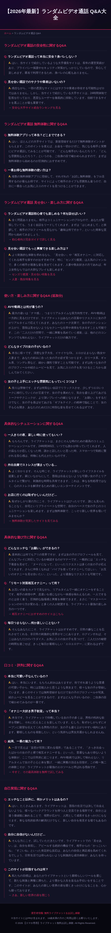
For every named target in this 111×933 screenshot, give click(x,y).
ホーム (7, 33)
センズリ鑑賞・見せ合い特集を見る (33, 274)
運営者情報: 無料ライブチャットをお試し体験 (55, 913)
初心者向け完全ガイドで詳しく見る (33, 239)
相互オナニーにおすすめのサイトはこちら (38, 614)
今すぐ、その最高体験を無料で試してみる (38, 772)
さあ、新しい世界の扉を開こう (31, 895)
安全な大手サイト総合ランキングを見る (36, 107)
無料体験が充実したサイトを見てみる (35, 520)
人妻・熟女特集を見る (25, 279)
